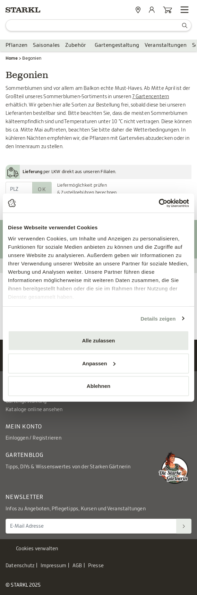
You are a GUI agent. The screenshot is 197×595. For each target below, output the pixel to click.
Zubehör (75, 45)
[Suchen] (183, 526)
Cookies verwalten (37, 549)
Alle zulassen (98, 340)
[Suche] (98, 25)
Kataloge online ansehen (34, 410)
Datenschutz (20, 566)
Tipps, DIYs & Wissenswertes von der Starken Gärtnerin (68, 467)
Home (12, 58)
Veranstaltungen (166, 45)
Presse (96, 566)
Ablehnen (98, 386)
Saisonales (46, 45)
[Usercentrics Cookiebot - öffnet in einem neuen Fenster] (158, 202)
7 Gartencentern (150, 97)
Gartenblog (25, 455)
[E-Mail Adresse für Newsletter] (91, 526)
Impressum (54, 566)
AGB (77, 566)
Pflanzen (16, 45)
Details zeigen (157, 318)
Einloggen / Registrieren (33, 438)
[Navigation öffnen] (184, 9)
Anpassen (98, 363)
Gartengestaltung (117, 45)
